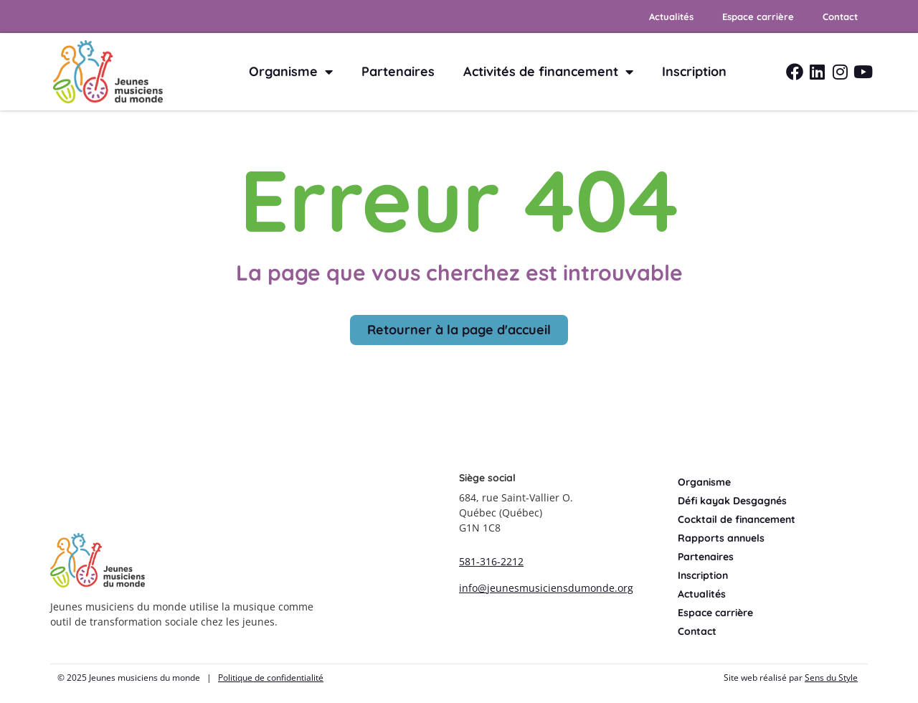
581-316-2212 (491, 561)
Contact (840, 16)
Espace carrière (758, 16)
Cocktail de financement (736, 519)
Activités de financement (548, 71)
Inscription (694, 71)
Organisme (291, 71)
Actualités (671, 16)
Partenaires (398, 71)
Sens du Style (831, 677)
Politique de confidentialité (270, 677)
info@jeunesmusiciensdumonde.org (546, 588)
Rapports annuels (721, 538)
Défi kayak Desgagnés (732, 500)
